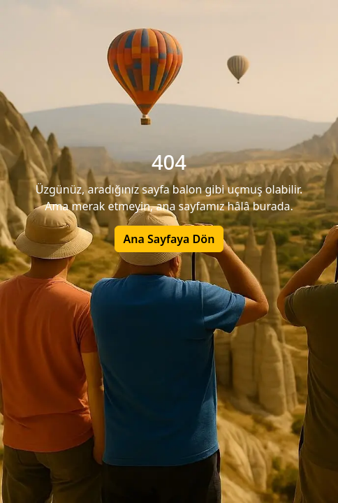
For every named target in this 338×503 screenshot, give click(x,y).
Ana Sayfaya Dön (169, 239)
